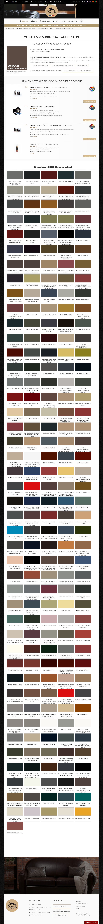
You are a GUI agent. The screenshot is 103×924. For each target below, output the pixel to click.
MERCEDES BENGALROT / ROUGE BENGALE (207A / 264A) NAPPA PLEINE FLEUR (83, 227)
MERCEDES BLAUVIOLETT (83, 240)
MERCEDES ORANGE (32, 581)
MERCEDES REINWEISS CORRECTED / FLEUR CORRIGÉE (15, 657)
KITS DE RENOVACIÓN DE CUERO (39, 65)
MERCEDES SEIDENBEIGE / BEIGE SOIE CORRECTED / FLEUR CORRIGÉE (48, 716)
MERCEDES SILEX (32, 744)
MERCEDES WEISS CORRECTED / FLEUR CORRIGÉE (15, 819)
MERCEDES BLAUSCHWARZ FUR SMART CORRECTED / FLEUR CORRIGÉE (66, 242)
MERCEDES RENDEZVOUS (32, 655)
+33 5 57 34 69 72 (62, 906)
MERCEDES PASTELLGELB (15, 611)
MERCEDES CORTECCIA (82, 300)
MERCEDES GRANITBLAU (83, 374)
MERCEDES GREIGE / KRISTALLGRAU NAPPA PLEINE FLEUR (66, 390)
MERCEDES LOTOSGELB (66, 477)
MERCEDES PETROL (15, 625)
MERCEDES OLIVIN (15, 581)
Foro (63, 21)
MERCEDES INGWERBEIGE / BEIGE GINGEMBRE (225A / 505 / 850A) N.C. (32, 434)
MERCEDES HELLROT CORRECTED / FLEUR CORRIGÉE (83, 420)
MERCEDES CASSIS (15, 285)
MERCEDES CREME (32, 314)
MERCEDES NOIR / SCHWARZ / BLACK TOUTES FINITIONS (32, 568)
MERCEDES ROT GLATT (82, 670)
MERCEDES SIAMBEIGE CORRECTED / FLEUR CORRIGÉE (66, 716)
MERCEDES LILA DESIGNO (15, 477)
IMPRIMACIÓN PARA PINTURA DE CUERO (44, 144)
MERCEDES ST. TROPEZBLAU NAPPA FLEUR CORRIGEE (83, 745)
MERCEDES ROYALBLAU (15, 685)
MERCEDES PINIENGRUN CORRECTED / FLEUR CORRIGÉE (32, 627)
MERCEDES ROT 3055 (32, 670)
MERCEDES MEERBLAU (48, 507)
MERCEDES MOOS (83, 537)
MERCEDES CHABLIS (32, 285)
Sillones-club (45, 21)
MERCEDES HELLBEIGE (48, 418)
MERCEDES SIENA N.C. (83, 714)
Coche (25, 21)
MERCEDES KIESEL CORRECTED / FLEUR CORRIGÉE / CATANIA (15, 464)
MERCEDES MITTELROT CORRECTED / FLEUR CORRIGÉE (32, 523)
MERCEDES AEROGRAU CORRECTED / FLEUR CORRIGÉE (15, 183)
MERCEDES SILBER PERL (15, 744)
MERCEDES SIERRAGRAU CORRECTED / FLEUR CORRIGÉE (15, 731)
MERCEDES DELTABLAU (15, 329)
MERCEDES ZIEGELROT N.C (15, 833)
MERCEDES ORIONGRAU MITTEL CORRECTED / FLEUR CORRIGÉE (32, 597)
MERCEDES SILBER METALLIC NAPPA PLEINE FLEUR (83, 731)
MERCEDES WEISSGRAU (49, 818)
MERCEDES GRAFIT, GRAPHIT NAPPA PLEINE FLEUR (15, 375)
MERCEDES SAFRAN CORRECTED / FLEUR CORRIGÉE (49, 686)
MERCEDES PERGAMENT (49, 611)
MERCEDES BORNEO (49, 255)
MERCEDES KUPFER (48, 463)
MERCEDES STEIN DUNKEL (14, 759)
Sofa (34, 21)
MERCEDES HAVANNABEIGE (66, 403)
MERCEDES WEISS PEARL (32, 818)
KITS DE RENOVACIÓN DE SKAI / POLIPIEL (62, 65)
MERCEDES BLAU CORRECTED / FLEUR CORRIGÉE (49, 242)
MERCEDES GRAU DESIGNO (15, 388)
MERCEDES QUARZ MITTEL (65, 640)
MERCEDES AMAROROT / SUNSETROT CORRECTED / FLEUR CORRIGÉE (65, 198)
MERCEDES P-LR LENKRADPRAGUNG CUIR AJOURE (49, 597)
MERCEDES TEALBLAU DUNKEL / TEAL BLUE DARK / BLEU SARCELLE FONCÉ (32, 775)
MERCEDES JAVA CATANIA (83, 433)
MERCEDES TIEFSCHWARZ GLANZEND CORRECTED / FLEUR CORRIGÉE (82, 775)
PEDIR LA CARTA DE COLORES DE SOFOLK (77, 71)
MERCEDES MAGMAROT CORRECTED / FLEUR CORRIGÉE (32, 494)
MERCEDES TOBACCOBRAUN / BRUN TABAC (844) (83, 790)
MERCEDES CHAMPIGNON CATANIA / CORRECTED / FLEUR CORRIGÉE (49, 286)
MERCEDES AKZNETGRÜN (66, 181)
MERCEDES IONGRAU (49, 433)
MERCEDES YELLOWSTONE (82, 818)
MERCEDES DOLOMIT (32, 329)
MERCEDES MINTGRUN (82, 507)
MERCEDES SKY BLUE (49, 744)
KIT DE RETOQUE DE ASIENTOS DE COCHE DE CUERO (48, 88)
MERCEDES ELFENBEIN (65, 344)
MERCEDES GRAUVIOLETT (49, 388)
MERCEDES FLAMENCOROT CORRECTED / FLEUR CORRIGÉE (15, 360)
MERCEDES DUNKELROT (49, 344)
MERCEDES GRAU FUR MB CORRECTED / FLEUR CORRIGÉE (32, 390)
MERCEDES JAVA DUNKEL (15, 448)
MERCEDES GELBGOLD (83, 359)
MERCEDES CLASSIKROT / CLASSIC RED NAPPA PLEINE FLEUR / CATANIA (83, 286)
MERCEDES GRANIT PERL (66, 374)
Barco (55, 21)
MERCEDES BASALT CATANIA (83, 211)
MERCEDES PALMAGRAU (66, 596)
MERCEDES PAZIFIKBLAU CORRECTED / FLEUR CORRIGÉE (32, 612)
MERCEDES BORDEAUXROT (32, 255)
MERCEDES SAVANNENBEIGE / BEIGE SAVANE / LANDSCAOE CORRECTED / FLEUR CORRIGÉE (49, 703)
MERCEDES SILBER (66, 729)
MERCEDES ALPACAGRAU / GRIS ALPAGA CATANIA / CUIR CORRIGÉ (15, 198)
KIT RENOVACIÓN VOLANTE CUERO (42, 106)
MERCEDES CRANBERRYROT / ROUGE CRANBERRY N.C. (15, 316)
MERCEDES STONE (49, 759)
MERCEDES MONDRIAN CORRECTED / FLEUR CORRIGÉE (65, 538)
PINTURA (82, 65)
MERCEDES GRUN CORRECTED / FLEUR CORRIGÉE (83, 390)
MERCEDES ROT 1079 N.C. (15, 670)
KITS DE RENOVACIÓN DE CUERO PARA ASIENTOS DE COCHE (51, 125)
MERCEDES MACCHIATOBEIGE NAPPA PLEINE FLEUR (83, 479)
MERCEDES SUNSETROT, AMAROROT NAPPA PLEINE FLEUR (66, 760)
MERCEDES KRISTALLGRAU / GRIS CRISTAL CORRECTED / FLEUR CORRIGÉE (32, 464)
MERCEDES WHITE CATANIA (66, 818)
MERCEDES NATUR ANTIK (66, 551)
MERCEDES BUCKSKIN (49, 270)
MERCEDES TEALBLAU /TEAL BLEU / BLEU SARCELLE (15, 775)
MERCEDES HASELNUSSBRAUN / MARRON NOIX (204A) (49, 405)
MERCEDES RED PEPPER (83, 640)
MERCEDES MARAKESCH (83, 492)
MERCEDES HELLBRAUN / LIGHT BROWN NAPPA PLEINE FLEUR (66, 420)
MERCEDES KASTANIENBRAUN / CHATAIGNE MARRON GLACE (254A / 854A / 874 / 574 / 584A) (83, 451)
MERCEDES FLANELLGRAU (32, 359)
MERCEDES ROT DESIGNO (83, 655)
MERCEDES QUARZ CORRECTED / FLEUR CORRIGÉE (49, 642)
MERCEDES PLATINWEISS (49, 625)
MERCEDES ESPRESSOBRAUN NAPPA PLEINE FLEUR (83, 346)
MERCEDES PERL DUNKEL (83, 611)
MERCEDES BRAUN (83, 255)
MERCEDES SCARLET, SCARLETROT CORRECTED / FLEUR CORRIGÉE (66, 701)
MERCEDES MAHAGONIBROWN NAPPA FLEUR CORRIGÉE (49, 494)
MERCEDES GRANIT (48, 374)
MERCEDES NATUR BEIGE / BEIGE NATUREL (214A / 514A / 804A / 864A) (82, 553)
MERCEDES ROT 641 (49, 670)
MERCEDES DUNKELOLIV (32, 344)
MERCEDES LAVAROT (83, 463)
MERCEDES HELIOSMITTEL (31, 418)
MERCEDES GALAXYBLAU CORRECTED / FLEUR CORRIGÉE (49, 360)
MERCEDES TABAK (83, 759)
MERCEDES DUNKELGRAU (83, 329)
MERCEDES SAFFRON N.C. (32, 685)
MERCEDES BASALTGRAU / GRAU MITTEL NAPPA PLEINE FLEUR (15, 227)
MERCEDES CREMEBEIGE (49, 314)
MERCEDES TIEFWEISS (32, 788)
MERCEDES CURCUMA (66, 314)
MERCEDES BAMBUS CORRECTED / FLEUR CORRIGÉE (49, 212)
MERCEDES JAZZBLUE (49, 448)
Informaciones (72, 21)
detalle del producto (90, 101)
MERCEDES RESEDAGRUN (49, 655)
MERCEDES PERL (66, 611)
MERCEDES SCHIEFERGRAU (83, 699)
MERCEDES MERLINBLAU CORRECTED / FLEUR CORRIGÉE (66, 509)
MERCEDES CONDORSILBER (66, 300)
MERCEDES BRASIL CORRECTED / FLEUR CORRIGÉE (66, 257)
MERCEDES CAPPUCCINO (83, 270)
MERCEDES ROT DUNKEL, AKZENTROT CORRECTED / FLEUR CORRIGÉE (65, 671)
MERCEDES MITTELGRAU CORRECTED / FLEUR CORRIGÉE (15, 523)
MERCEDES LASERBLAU (66, 463)
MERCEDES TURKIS (49, 803)
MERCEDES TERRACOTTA (49, 773)
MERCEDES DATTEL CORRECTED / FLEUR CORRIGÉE (83, 316)
